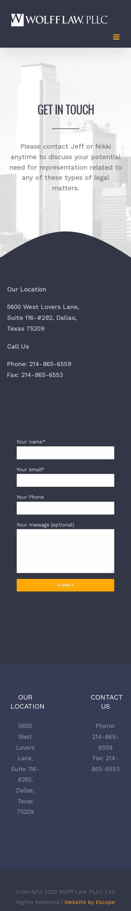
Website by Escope (89, 902)
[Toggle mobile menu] (117, 37)
